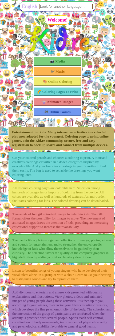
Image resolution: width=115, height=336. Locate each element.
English (29, 6)
